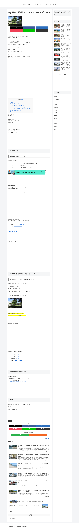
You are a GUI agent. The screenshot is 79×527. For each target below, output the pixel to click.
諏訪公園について (14, 100)
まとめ (12, 108)
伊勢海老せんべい (19, 352)
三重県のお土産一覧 (19, 357)
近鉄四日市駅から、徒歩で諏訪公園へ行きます (22, 105)
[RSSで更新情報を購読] (30, 432)
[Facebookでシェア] (18, 27)
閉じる (21, 96)
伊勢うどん (18, 355)
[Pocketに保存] (32, 27)
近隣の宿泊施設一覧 (13, 228)
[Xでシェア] (11, 27)
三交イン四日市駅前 (17, 225)
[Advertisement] (29, 78)
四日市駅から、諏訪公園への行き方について (19, 104)
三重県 (10, 418)
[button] (46, 27)
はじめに (11, 99)
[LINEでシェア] (39, 27)
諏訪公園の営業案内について (18, 102)
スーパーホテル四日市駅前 (19, 221)
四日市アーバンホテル (18, 223)
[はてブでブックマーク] (25, 27)
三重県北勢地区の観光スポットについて (17, 378)
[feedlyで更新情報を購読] (28, 432)
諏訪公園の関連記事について (16, 107)
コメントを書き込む (29, 514)
